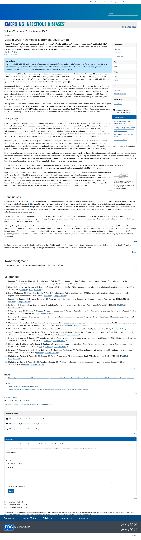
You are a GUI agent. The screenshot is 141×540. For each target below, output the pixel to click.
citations (119, 110)
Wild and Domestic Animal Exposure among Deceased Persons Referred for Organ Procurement (124, 129)
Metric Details (118, 104)
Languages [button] (65, 518)
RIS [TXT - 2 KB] (120, 94)
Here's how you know (130, 2)
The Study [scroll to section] (117, 49)
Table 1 (116, 77)
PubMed (24, 289)
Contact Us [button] (10, 518)
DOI (37, 313)
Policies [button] (48, 518)
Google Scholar (36, 289)
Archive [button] (83, 518)
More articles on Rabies (120, 140)
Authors (12, 464)
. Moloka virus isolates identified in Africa (23, 387)
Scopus (128, 113)
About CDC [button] (30, 518)
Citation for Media (11, 54)
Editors (20, 464)
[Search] (120, 14)
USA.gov (134, 536)
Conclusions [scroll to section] (117, 53)
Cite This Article (118, 56)
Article (117, 90)
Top (110, 190)
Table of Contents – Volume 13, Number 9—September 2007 (28, 404)
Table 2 (116, 80)
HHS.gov (127, 536)
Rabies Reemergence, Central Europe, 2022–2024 (122, 123)
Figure (116, 66)
